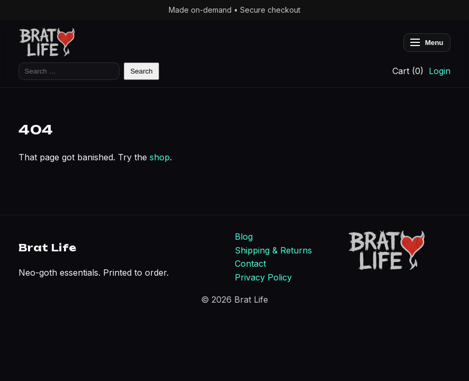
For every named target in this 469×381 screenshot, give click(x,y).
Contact (250, 263)
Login (439, 71)
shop (160, 157)
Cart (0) (408, 71)
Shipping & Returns (273, 250)
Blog (244, 236)
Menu (427, 43)
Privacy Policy (263, 277)
